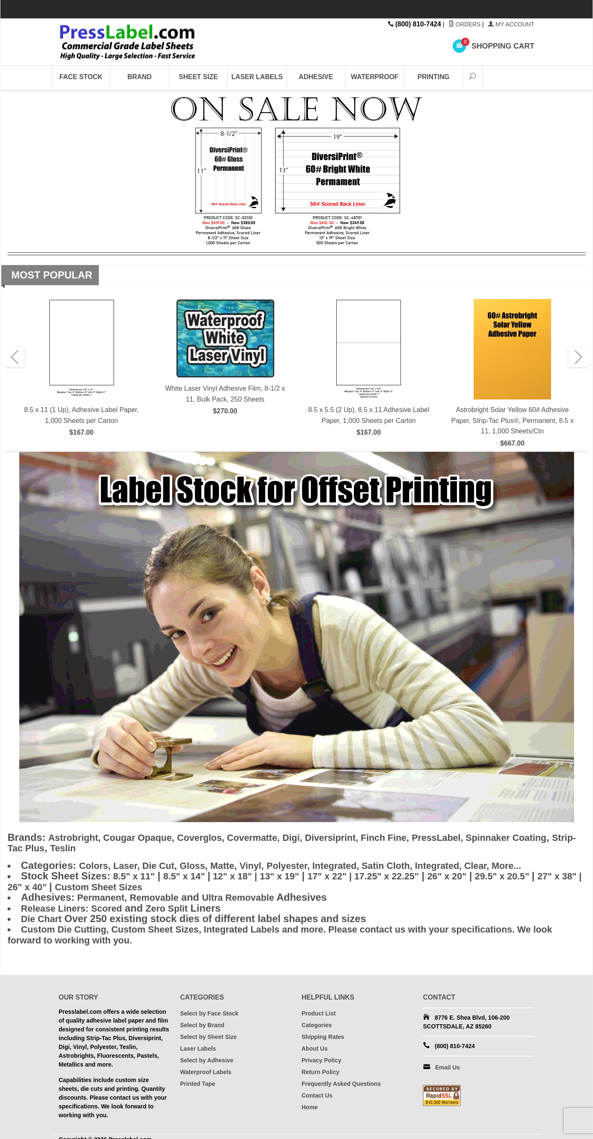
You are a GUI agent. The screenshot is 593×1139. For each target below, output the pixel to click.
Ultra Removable (251, 894)
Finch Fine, (417, 837)
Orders (465, 24)
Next (578, 357)
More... (547, 864)
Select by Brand (202, 1019)
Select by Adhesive (206, 1054)
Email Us (447, 1061)
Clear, (516, 864)
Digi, (317, 837)
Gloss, (204, 864)
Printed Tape (197, 1078)
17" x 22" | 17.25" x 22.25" (386, 874)
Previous (15, 357)
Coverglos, (216, 837)
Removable (161, 894)
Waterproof (374, 76)
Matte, (237, 864)
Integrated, (361, 864)
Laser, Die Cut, (151, 864)
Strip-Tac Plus (84, 847)
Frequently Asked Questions (341, 1078)
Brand (139, 76)
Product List (319, 1007)
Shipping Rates (323, 1031)
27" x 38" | (32, 884)
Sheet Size (198, 76)
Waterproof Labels (205, 1066)
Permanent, (103, 894)
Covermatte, (273, 837)
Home (310, 1101)
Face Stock (81, 76)
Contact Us (317, 1089)
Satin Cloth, (417, 864)
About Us (314, 1042)
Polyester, (309, 864)
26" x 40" (82, 884)
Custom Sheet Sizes (158, 884)
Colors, (96, 864)
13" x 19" (294, 874)
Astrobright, (78, 837)
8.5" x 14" (192, 874)
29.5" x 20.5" (538, 874)
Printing (433, 76)
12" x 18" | (245, 874)
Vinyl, (268, 864)
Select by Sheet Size (208, 1031)
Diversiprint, (360, 837)
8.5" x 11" (136, 874)
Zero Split (178, 904)
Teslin (137, 847)
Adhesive (316, 76)
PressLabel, (476, 837)
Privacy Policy (321, 1054)
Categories (317, 1019)
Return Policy (320, 1066)
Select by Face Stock (209, 1007)
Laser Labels (257, 76)
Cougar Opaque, (147, 837)
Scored (76, 904)
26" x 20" (477, 874)
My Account (511, 24)
